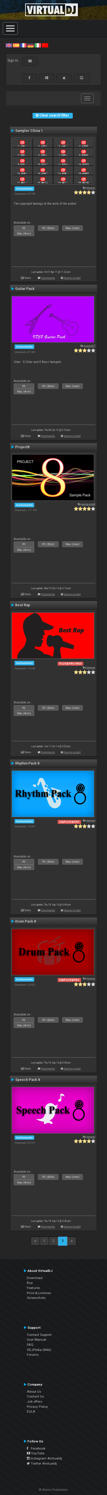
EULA (31, 1411)
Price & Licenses (39, 1293)
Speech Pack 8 (27, 1080)
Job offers (34, 1401)
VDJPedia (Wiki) (39, 1350)
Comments (48, 277)
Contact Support (39, 1335)
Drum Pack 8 (25, 921)
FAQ (30, 1345)
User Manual (36, 1340)
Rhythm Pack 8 (27, 763)
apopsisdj (88, 504)
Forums (33, 1355)
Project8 (22, 447)
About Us (34, 1392)
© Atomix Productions (53, 1490)
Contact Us (35, 1396)
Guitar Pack (25, 289)
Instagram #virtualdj (44, 1458)
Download (35, 1278)
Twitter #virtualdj (42, 1463)
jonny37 (89, 345)
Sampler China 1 (29, 131)
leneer (90, 187)
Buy (30, 1283)
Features (33, 1288)
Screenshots (36, 1298)
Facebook (36, 1448)
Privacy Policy (37, 1407)
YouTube (35, 1453)
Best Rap (22, 605)
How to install (72, 277)
